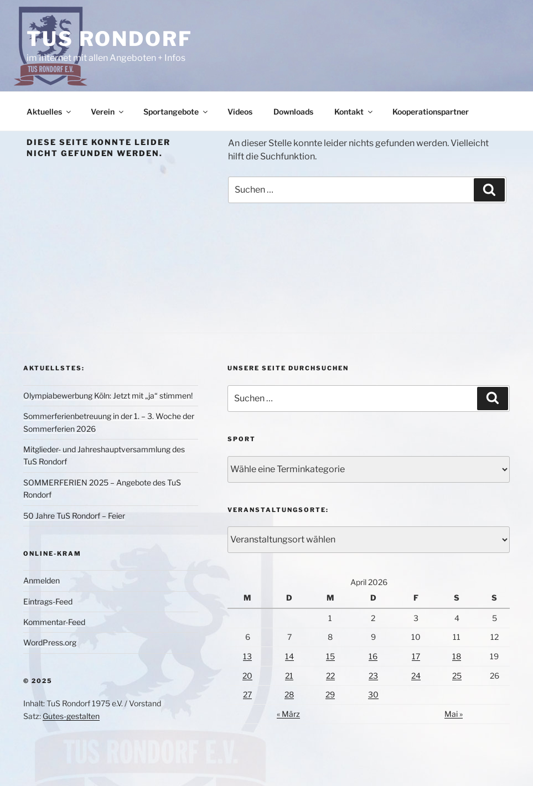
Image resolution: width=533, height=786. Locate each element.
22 (330, 675)
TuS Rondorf (110, 39)
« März (288, 713)
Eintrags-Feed (48, 601)
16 (373, 656)
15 (330, 656)
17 (416, 656)
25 (457, 675)
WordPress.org (49, 642)
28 (289, 694)
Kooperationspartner (430, 111)
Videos (239, 111)
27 (247, 694)
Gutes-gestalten (71, 716)
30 (373, 694)
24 (416, 675)
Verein (108, 111)
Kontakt (354, 111)
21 (289, 675)
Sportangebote (176, 111)
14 (289, 656)
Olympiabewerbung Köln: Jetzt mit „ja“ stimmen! (108, 395)
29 (330, 694)
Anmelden (41, 580)
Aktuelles (50, 111)
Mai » (453, 713)
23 (373, 675)
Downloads (293, 111)
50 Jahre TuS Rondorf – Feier (74, 515)
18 (456, 656)
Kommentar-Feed (54, 622)
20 (247, 675)
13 (247, 656)
